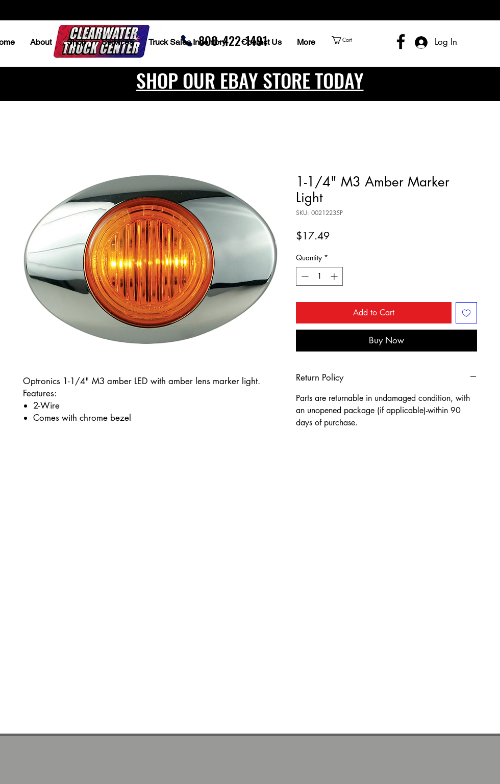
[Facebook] (401, 41)
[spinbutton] (319, 276)
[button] (361, 40)
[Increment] (335, 276)
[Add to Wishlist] (466, 312)
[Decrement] (303, 276)
